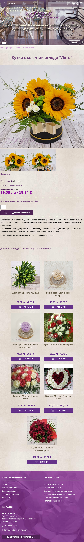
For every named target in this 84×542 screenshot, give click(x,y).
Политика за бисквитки (54, 501)
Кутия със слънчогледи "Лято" (24, 48)
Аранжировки (9, 48)
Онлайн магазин (9, 491)
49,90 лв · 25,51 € (58, 302)
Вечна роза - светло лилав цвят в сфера (26, 345)
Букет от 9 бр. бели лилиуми (26, 293)
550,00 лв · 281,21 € (58, 405)
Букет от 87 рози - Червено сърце (58, 397)
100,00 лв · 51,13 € (42, 457)
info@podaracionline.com (16, 530)
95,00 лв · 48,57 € (25, 302)
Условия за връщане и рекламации (59, 494)
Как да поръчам (9, 488)
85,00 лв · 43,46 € (58, 354)
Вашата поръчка (78, 3)
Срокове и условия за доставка (58, 491)
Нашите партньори (10, 494)
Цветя (2, 48)
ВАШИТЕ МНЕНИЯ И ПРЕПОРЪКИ (21, 537)
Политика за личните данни (56, 497)
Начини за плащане (52, 488)
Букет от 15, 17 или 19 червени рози (41, 449)
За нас (5, 484)
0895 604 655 (11, 3)
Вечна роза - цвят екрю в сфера (58, 294)
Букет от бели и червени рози (58, 344)
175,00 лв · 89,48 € (25, 405)
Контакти (6, 497)
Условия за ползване (53, 484)
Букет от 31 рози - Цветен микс (25, 397)
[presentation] (4, 103)
